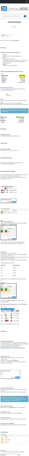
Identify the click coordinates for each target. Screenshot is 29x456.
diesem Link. (18, 136)
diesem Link (16, 150)
